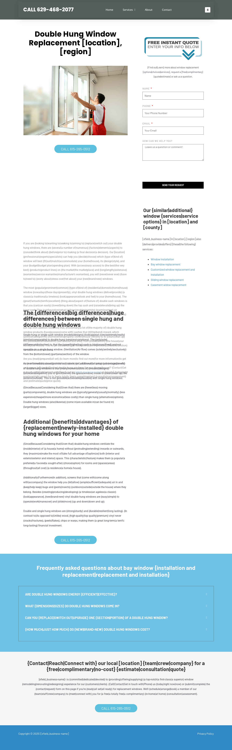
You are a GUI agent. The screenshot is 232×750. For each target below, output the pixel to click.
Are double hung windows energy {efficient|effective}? (71, 594)
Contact (167, 10)
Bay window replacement (165, 264)
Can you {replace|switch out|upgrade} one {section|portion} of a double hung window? (96, 618)
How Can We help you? (157, 140)
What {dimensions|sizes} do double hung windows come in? (72, 606)
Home (109, 10)
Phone (146, 105)
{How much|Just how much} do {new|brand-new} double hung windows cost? (87, 629)
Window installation (162, 259)
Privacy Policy (205, 733)
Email (146, 123)
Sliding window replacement (167, 279)
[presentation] (167, 171)
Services (129, 10)
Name (146, 88)
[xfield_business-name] (55, 733)
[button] (207, 10)
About (148, 10)
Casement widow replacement (168, 284)
